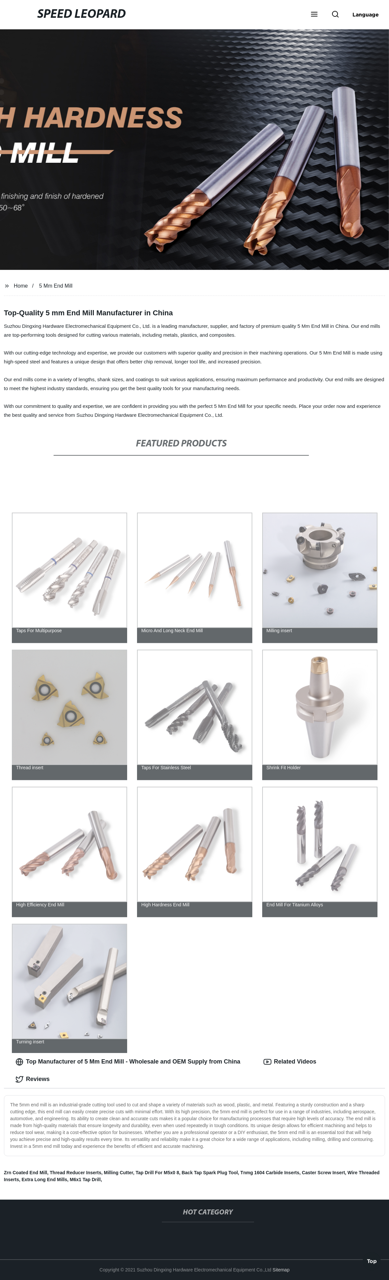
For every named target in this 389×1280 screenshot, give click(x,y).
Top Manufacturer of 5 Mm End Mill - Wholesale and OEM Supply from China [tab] (127, 1062)
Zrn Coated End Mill (25, 1172)
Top (372, 1263)
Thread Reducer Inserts (75, 1172)
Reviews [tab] (32, 1079)
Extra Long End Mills (44, 1179)
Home (21, 286)
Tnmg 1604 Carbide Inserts (269, 1172)
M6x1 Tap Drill (85, 1179)
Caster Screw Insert (323, 1172)
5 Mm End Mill (55, 286)
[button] (314, 14)
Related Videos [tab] (290, 1062)
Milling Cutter (118, 1172)
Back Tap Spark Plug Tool (209, 1172)
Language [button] (365, 14)
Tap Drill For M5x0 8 (157, 1172)
